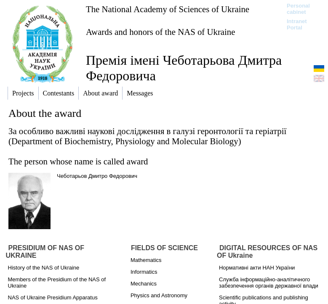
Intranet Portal (297, 24)
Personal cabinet (298, 9)
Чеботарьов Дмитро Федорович (97, 176)
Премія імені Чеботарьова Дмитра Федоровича (184, 68)
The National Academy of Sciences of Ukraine (167, 9)
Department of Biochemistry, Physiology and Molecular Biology (124, 141)
